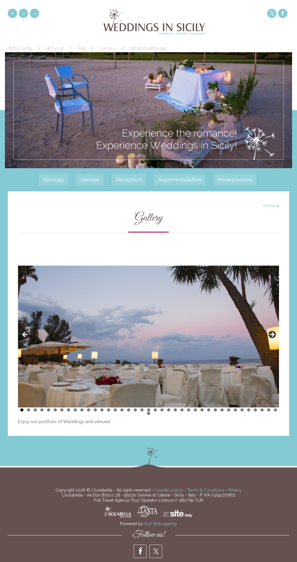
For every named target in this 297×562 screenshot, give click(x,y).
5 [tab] (48, 409)
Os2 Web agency (160, 523)
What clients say (148, 48)
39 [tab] (275, 409)
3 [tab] (35, 409)
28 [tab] (202, 409)
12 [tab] (95, 409)
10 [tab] (82, 409)
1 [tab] (21, 409)
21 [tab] (155, 409)
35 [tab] (248, 409)
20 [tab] (148, 409)
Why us (55, 48)
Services (53, 179)
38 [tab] (268, 409)
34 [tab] (242, 409)
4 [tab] (42, 409)
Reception (129, 179)
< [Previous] (25, 335)
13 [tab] (102, 409)
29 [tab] (208, 409)
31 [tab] (222, 409)
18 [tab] (135, 409)
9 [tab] (75, 409)
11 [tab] (88, 409)
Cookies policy (169, 490)
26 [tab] (188, 409)
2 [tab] (28, 409)
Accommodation (179, 179)
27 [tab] (195, 409)
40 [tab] (148, 413)
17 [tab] (128, 409)
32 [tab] (228, 409)
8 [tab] (68, 409)
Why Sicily (20, 48)
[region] (148, 336)
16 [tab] (122, 409)
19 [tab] (142, 409)
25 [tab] (182, 409)
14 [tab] (108, 409)
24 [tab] (175, 409)
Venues (89, 179)
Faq (81, 48)
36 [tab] (255, 409)
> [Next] (271, 335)
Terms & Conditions (205, 490)
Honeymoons (235, 179)
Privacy (235, 490)
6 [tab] (55, 409)
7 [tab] (62, 409)
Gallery (107, 48)
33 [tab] (235, 409)
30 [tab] (215, 409)
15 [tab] (115, 409)
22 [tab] (162, 409)
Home (269, 205)
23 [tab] (168, 409)
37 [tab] (262, 409)
